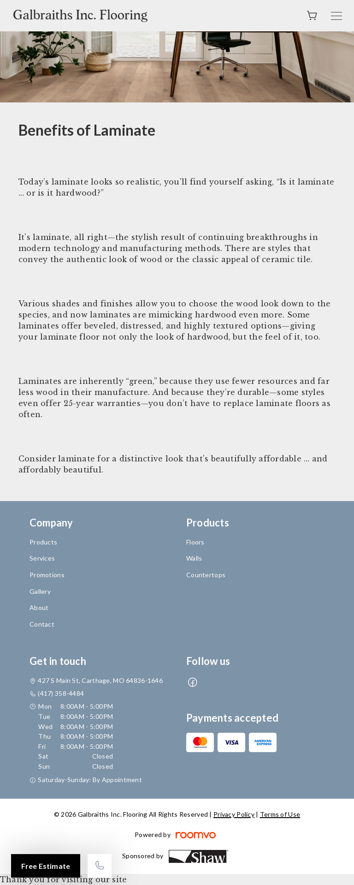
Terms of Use (280, 814)
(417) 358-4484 (61, 693)
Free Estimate (45, 865)
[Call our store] (100, 866)
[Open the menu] (336, 15)
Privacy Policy (233, 814)
